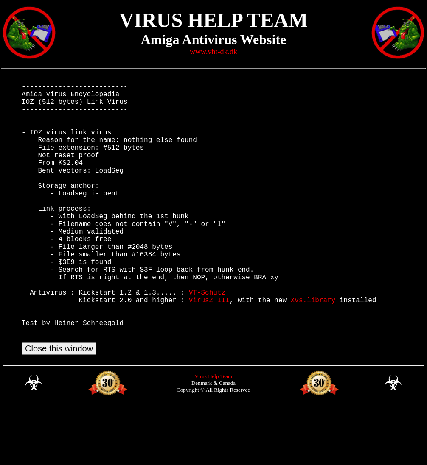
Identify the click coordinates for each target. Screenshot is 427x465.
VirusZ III (209, 349)
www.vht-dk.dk (213, 51)
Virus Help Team (213, 434)
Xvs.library (313, 349)
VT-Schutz (207, 339)
